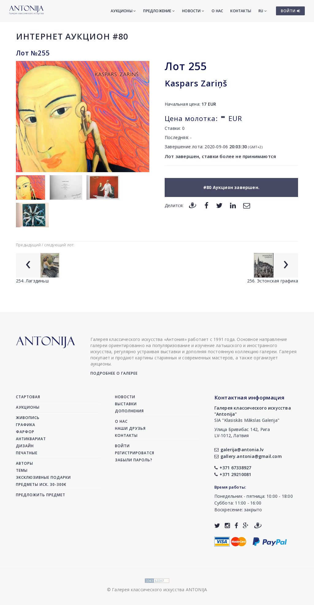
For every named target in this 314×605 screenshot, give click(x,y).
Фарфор (25, 431)
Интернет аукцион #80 (72, 36)
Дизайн (25, 445)
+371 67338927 (232, 468)
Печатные (26, 453)
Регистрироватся (134, 453)
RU (262, 10)
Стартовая (28, 396)
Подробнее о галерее (114, 373)
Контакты (240, 10)
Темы (22, 470)
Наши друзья (130, 428)
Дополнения (129, 411)
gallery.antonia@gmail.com (248, 456)
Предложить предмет (40, 494)
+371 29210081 (232, 474)
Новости (193, 10)
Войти (122, 445)
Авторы (24, 463)
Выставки (126, 403)
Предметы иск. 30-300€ (41, 484)
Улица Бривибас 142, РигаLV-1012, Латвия (242, 432)
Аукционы (123, 10)
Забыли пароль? (133, 460)
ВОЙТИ (290, 10)
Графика (25, 424)
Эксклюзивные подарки (43, 477)
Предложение (159, 10)
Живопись (28, 417)
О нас (217, 10)
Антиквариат (31, 438)
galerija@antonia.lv (239, 449)
